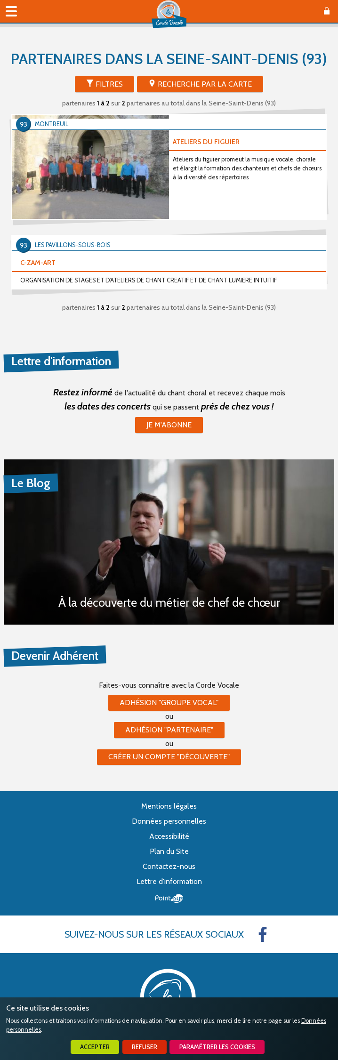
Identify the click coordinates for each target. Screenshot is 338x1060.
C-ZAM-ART (38, 262)
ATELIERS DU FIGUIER (206, 141)
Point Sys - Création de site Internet (169, 898)
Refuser (144, 1047)
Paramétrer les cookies (217, 1047)
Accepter (95, 1047)
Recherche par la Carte (205, 84)
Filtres (109, 84)
